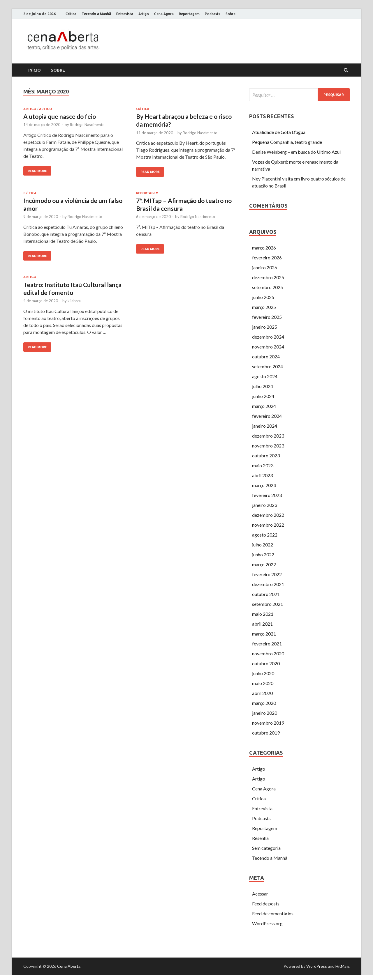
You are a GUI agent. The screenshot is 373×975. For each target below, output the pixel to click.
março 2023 (264, 485)
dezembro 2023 (268, 435)
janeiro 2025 (264, 327)
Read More (37, 171)
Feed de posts (265, 903)
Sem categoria (266, 848)
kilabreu (74, 300)
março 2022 (264, 564)
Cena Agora (164, 14)
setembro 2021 (267, 604)
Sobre (230, 14)
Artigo (143, 14)
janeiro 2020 (264, 713)
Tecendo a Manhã (96, 14)
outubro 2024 (266, 356)
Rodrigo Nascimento (87, 124)
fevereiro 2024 (267, 416)
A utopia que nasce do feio (59, 116)
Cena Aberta (68, 966)
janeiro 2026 (264, 267)
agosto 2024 (264, 376)
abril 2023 (262, 475)
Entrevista (124, 14)
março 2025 (264, 307)
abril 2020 (262, 693)
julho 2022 (262, 544)
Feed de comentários (272, 913)
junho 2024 (263, 396)
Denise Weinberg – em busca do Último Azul (296, 152)
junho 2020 (263, 673)
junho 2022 (263, 554)
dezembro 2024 (268, 336)
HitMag (342, 966)
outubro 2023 (266, 455)
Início (34, 70)
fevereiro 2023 (267, 495)
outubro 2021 (266, 594)
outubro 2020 (266, 663)
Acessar (260, 893)
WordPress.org (267, 923)
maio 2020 (262, 683)
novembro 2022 (268, 525)
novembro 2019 (268, 723)
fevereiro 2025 (267, 317)
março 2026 (264, 247)
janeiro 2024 (264, 426)
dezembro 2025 (268, 277)
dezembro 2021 (268, 584)
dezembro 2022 (268, 515)
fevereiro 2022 (267, 574)
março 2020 (264, 703)
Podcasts (212, 14)
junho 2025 (263, 297)
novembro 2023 (268, 445)
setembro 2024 (267, 366)
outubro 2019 (266, 732)
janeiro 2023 (264, 505)
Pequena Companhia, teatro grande (287, 142)
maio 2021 (262, 614)
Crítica (71, 14)
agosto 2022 (264, 534)
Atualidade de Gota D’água (278, 132)
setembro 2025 (267, 287)
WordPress (316, 966)
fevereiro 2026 (267, 257)
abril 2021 (262, 624)
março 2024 (264, 406)
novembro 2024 (268, 346)
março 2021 (264, 633)
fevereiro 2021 (267, 643)
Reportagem (189, 14)
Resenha (260, 838)
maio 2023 (262, 465)
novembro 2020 (268, 653)
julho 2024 (262, 386)
